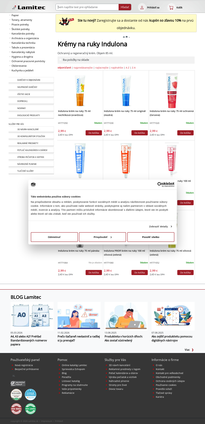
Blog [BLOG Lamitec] (64, 373)
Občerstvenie (19, 65)
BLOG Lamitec (26, 297)
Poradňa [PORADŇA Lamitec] (66, 377)
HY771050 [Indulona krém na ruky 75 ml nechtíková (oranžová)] (63, 123)
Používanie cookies (166, 385)
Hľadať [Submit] (125, 7)
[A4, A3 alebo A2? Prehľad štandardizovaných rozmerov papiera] (32, 316)
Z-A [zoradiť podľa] (134, 67)
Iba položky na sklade (76, 60)
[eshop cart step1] (171, 7)
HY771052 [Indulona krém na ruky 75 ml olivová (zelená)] (154, 262)
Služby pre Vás (115, 359)
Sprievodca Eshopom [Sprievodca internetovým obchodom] (73, 369)
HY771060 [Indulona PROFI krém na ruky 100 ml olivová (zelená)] (108, 262)
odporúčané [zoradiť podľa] (64, 67)
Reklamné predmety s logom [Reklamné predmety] (124, 369)
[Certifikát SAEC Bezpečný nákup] (18, 383)
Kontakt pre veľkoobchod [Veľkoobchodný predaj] (169, 373)
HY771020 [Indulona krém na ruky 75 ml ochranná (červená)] (154, 123)
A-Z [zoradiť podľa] (127, 67)
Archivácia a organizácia (25, 38)
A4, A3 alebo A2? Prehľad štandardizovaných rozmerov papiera (29, 340)
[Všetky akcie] (31, 94)
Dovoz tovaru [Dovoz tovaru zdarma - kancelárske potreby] (116, 388)
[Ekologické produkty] (31, 116)
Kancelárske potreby (23, 33)
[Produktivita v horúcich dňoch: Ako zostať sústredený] (126, 316)
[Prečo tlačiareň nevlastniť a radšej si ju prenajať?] (79, 316)
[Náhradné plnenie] (31, 164)
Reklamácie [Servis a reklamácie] (68, 392)
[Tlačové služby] (31, 171)
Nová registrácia (24, 365)
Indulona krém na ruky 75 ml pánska (78, 250)
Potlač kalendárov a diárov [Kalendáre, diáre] (123, 373)
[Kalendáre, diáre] (31, 150)
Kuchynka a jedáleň (22, 70)
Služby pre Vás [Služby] (16, 124)
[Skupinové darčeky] (31, 87)
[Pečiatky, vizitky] (31, 157)
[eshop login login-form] (142, 7)
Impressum (46, 421)
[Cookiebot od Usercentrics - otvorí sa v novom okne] (159, 184)
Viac (189, 350)
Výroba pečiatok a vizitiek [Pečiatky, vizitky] (123, 377)
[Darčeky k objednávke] (31, 80)
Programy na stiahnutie (75, 385)
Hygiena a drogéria (22, 56)
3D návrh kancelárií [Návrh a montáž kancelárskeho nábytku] (119, 365)
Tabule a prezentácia (23, 47)
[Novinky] (31, 108)
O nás (159, 365)
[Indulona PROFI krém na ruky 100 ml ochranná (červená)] (171, 160)
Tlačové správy (164, 392)
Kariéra (160, 396)
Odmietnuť (54, 236)
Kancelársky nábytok (23, 52)
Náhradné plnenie (119, 381)
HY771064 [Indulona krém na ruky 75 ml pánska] (63, 262)
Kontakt (160, 369)
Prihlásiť (59, 421)
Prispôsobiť (103, 236)
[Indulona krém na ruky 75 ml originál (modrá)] (126, 90)
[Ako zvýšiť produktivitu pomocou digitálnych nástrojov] (173, 316)
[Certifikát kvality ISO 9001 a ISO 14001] (16, 408)
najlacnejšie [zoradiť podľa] (102, 67)
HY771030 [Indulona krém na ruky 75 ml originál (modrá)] (108, 123)
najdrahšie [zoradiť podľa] (117, 67)
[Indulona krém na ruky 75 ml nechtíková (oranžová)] (80, 90)
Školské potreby (21, 29)
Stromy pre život (118, 385)
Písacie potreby (20, 24)
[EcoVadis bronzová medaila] (16, 394)
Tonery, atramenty (22, 19)
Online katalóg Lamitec (74, 365)
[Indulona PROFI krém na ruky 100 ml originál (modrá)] (80, 160)
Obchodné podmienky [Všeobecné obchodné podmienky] (168, 377)
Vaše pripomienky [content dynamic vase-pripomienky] (71, 388)
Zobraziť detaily (158, 226)
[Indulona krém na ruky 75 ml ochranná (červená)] (171, 90)
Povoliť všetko (150, 236)
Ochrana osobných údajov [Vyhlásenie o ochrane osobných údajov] (170, 381)
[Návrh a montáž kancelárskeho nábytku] (31, 129)
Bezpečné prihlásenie (27, 369)
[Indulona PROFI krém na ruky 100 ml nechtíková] (126, 160)
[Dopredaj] (31, 101)
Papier (15, 15)
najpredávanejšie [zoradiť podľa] (83, 67)
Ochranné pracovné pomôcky (28, 61)
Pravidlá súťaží (164, 388)
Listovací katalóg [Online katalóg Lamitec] (71, 381)
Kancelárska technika (23, 42)
